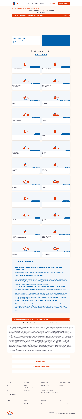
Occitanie (43, 397)
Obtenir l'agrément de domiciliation (47, 390)
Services (25, 385)
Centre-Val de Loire (27, 403)
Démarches (43, 387)
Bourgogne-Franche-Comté (63, 403)
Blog (7, 385)
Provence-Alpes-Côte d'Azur (11, 397)
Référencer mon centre (45, 385)
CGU (7, 387)
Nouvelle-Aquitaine (62, 397)
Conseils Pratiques (27, 390)
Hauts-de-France (44, 400)
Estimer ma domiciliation (63, 3)
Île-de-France (26, 400)
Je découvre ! (65, 319)
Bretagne (42, 403)
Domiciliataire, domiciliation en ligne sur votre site (49, 392)
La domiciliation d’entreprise (28, 387)
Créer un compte (61, 387)
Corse (8, 403)
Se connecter (53, 3)
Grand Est (60, 400)
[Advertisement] (41, 26)
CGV (7, 390)
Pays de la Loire (26, 397)
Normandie (8, 400)
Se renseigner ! (65, 15)
